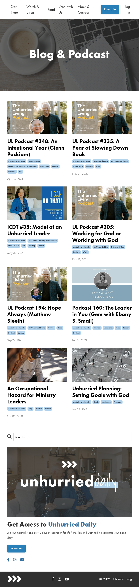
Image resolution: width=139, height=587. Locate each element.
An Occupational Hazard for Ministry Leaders (31, 395)
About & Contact (83, 9)
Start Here (14, 9)
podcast (55, 166)
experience (108, 328)
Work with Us (66, 9)
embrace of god (117, 247)
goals (96, 402)
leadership (106, 402)
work (85, 252)
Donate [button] (110, 9)
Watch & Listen (32, 9)
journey (32, 245)
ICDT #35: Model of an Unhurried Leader (34, 230)
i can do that (13, 245)
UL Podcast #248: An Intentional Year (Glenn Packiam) (35, 148)
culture (51, 328)
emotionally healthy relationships (22, 166)
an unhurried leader (16, 161)
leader (41, 245)
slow (98, 166)
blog (30, 408)
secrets (48, 408)
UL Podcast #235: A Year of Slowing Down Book (100, 148)
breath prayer (34, 161)
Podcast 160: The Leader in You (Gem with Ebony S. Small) (102, 314)
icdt (23, 245)
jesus (118, 328)
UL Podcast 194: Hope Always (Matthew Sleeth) (34, 314)
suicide (21, 333)
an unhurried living (119, 161)
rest (20, 171)
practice (39, 408)
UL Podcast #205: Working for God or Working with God (96, 233)
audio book (78, 166)
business (97, 328)
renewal (12, 171)
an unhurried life (101, 161)
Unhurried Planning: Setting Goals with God (100, 391)
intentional (44, 166)
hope (60, 328)
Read (51, 9)
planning (117, 402)
